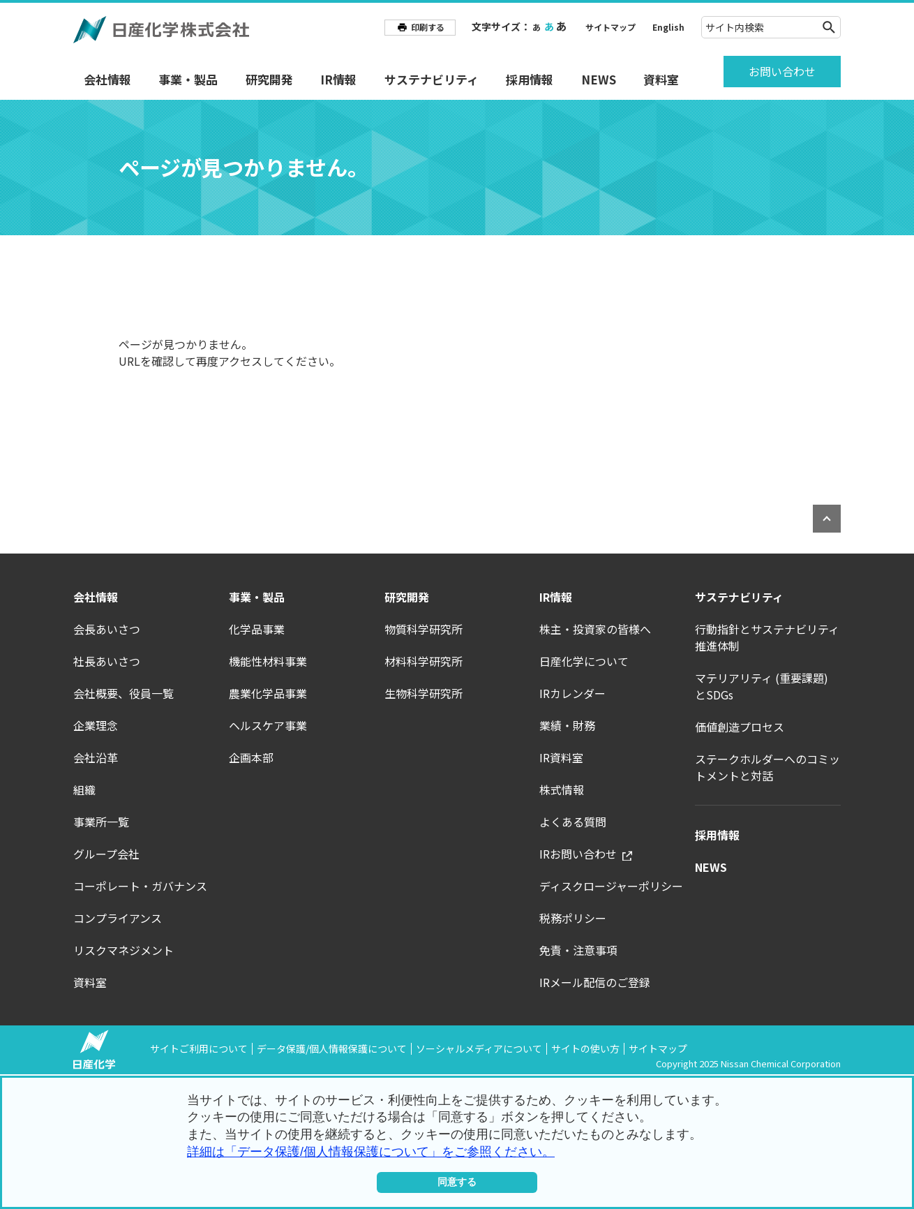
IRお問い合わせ (585, 853)
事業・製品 (188, 79)
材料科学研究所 (423, 661)
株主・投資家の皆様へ (595, 629)
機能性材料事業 (268, 661)
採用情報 (529, 79)
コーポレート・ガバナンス (140, 885)
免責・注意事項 (578, 950)
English (668, 27)
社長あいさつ (106, 661)
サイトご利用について (199, 1048)
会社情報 (107, 79)
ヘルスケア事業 (268, 725)
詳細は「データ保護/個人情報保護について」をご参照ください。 (371, 1152)
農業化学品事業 (268, 693)
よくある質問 (572, 821)
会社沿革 (95, 757)
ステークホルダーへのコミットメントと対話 (767, 767)
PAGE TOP (827, 519)
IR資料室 (561, 757)
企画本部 (251, 757)
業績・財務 (567, 725)
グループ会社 (106, 853)
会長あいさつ (106, 629)
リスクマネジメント (123, 950)
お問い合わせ (782, 71)
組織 (84, 789)
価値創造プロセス (739, 726)
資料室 (661, 79)
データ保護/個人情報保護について (332, 1048)
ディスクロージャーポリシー (611, 885)
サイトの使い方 (585, 1048)
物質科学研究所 (423, 629)
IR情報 (338, 79)
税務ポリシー (572, 918)
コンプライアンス (117, 918)
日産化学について (584, 661)
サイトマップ (610, 27)
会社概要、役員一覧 (123, 693)
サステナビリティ (431, 79)
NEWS (598, 79)
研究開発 (269, 79)
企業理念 (95, 725)
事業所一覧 (101, 821)
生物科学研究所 (423, 693)
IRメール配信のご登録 (594, 982)
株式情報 (561, 789)
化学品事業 (257, 629)
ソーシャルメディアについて (479, 1048)
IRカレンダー (572, 693)
